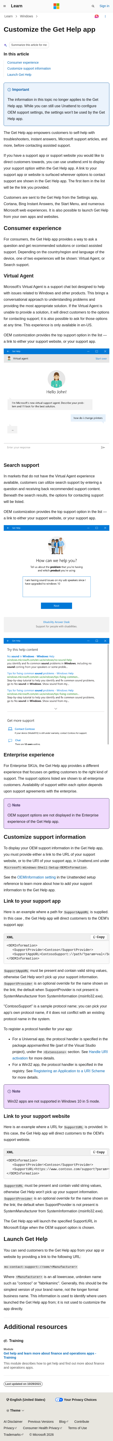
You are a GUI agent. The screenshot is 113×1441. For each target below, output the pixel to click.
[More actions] (105, 16)
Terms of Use (77, 1428)
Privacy (9, 1428)
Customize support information (29, 68)
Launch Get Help (19, 74)
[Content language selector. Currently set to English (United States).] (26, 1400)
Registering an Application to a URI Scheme (69, 1071)
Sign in (104, 6)
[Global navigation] (4, 6)
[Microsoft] (56, 6)
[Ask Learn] (96, 16)
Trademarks (12, 1434)
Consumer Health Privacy (41, 1428)
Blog (62, 1421)
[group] (56, 952)
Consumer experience (23, 62)
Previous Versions (41, 1421)
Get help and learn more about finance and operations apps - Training (50, 1355)
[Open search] (93, 6)
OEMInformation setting (36, 877)
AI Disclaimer (13, 1421)
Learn (9, 16)
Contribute (81, 1421)
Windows (26, 16)
